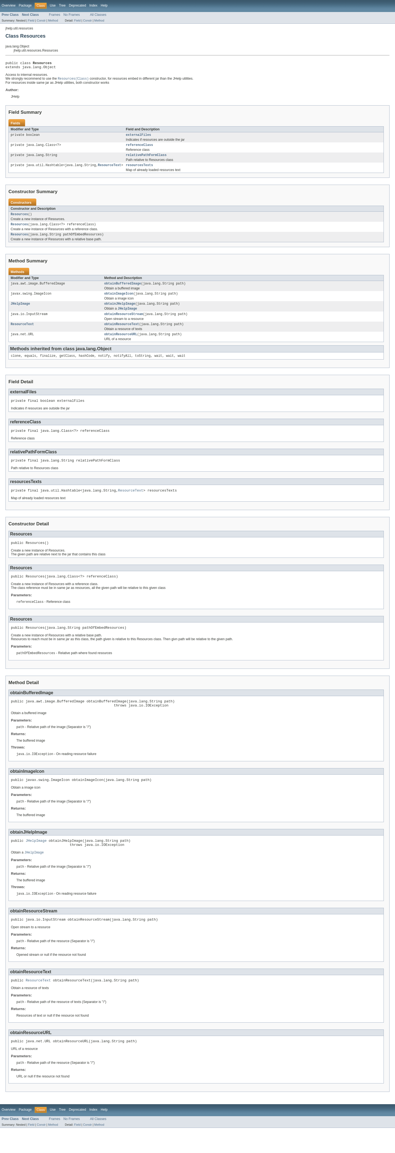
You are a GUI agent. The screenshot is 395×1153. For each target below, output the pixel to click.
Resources (19, 219)
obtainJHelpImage (119, 311)
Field (31, 20)
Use (53, 5)
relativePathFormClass (146, 158)
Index (93, 5)
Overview (9, 5)
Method (53, 20)
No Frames (72, 15)
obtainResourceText (121, 333)
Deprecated (77, 5)
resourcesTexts (139, 169)
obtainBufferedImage (122, 289)
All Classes (98, 15)
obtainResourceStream (123, 322)
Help (104, 5)
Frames (54, 15)
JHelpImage (20, 311)
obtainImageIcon (118, 300)
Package (25, 5)
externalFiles (138, 137)
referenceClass (139, 148)
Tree (62, 5)
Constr (41, 20)
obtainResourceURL (120, 343)
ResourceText (109, 169)
